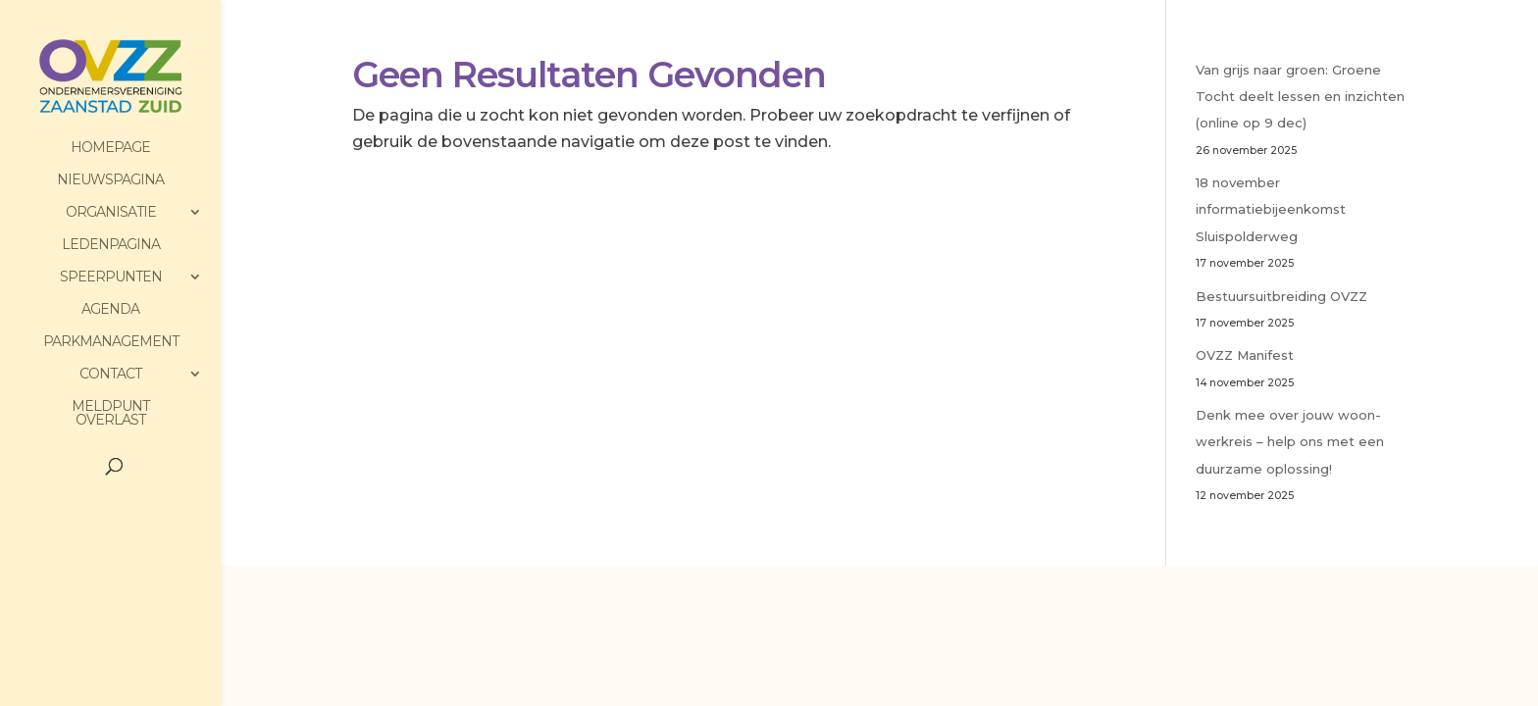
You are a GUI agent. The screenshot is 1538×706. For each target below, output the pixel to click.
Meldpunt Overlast (110, 414)
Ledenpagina (111, 245)
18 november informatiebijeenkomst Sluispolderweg (1271, 209)
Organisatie (111, 213)
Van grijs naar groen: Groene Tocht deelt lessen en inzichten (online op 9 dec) (1300, 96)
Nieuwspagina (110, 180)
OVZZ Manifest (1245, 355)
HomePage (110, 148)
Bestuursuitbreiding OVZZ (1281, 296)
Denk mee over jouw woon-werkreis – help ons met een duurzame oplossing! (1290, 441)
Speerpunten (111, 277)
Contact (110, 374)
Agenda (110, 310)
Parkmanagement (111, 342)
